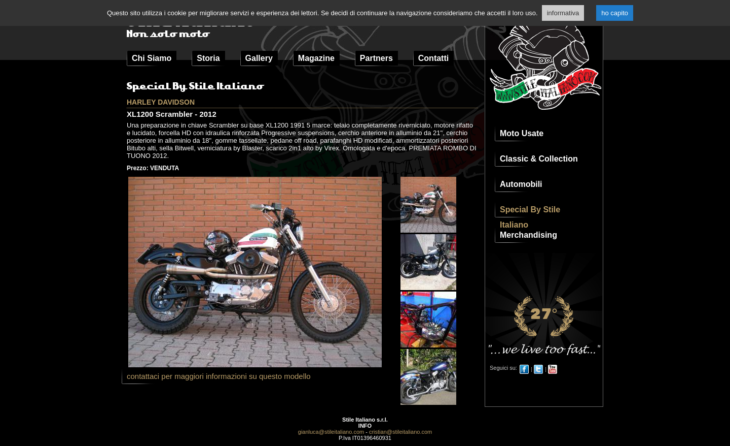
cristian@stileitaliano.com (400, 432)
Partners (376, 58)
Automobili (521, 184)
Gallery (259, 58)
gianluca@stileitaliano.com (331, 432)
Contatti (433, 58)
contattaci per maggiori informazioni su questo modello (219, 376)
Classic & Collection (539, 158)
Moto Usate (521, 133)
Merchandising (528, 235)
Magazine (316, 58)
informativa (563, 13)
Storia (208, 58)
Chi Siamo (151, 58)
